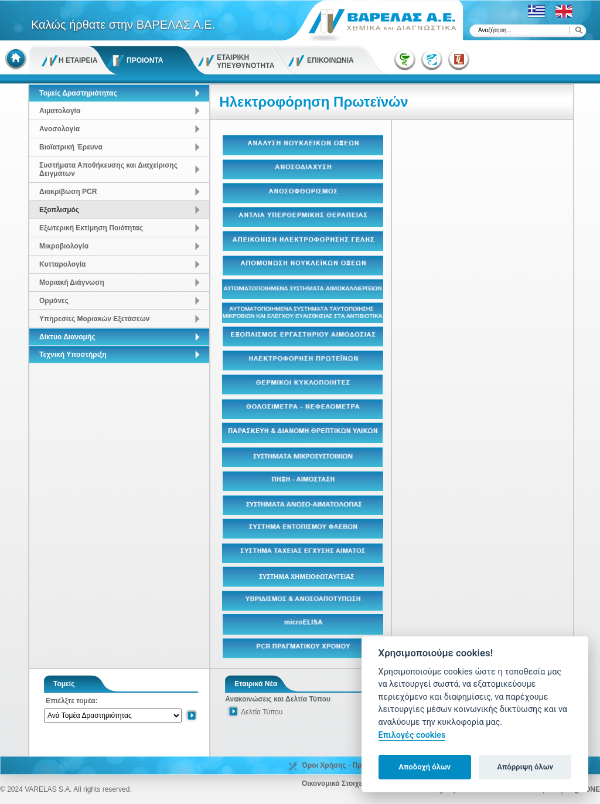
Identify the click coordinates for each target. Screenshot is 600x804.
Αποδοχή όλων (424, 766)
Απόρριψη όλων (525, 766)
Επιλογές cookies (412, 735)
